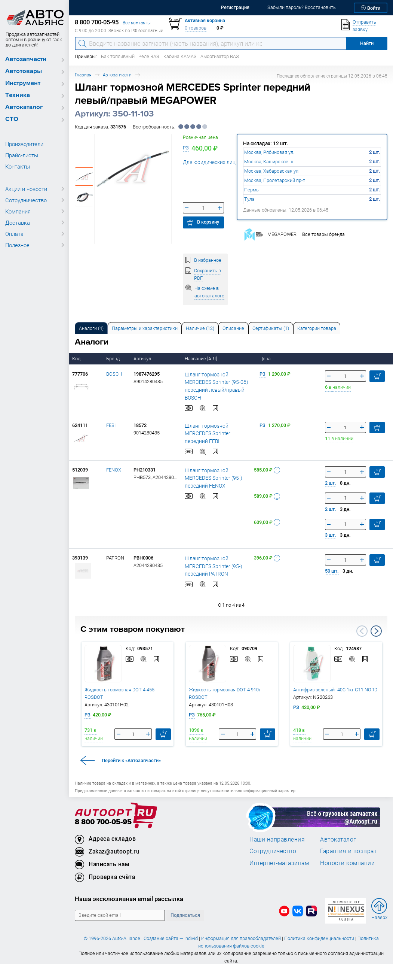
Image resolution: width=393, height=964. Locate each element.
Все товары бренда (323, 234)
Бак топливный (118, 56)
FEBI (111, 418)
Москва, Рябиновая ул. (269, 152)
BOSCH (114, 374)
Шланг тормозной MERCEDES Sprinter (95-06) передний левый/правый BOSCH (217, 382)
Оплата (14, 233)
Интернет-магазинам (279, 856)
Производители (24, 144)
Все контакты (137, 22)
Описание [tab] (233, 328)
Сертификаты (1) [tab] (270, 328)
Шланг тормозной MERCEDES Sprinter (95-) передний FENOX (217, 471)
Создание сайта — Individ (171, 932)
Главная (83, 75)
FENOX (113, 463)
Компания (18, 211)
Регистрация (235, 7)
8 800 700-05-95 (103, 815)
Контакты (17, 166)
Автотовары (23, 71)
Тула (249, 199)
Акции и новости (26, 189)
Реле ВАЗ (148, 56)
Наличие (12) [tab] (200, 328)
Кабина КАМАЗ (180, 56)
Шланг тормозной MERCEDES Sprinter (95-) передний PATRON (217, 559)
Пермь (251, 190)
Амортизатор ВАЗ (219, 56)
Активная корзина (205, 20)
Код (77, 358)
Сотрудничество (26, 200)
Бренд (113, 358)
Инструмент (22, 83)
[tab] (91, 328)
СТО (11, 119)
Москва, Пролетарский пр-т (274, 180)
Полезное (17, 245)
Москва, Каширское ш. (269, 161)
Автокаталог (24, 107)
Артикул (142, 358)
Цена (266, 358)
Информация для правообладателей (241, 932)
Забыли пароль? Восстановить (301, 7)
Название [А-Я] (201, 358)
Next (376, 624)
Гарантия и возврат (348, 844)
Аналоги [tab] (91, 328)
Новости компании (347, 856)
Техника (17, 95)
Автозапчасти (25, 59)
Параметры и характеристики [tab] (145, 328)
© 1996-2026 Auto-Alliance (112, 932)
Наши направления (277, 832)
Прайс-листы (21, 155)
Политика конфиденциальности (319, 932)
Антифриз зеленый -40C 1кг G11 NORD (335, 683)
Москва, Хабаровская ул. (272, 171)
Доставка (17, 222)
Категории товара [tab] (316, 328)
